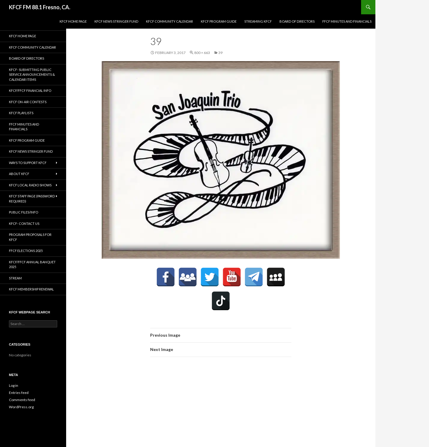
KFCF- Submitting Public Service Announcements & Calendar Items (32, 74)
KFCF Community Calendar (169, 21)
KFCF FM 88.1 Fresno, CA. (39, 7)
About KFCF (19, 174)
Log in (13, 385)
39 (220, 52)
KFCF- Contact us (24, 223)
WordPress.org (21, 407)
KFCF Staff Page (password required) (32, 198)
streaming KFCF (258, 21)
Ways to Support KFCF (27, 163)
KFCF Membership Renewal (31, 289)
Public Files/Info (23, 212)
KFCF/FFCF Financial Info (30, 90)
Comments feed (22, 399)
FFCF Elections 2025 (26, 251)
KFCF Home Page (73, 21)
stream (15, 278)
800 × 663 (202, 52)
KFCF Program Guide (219, 21)
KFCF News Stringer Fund (116, 21)
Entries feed (19, 392)
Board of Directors (297, 21)
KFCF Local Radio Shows (30, 185)
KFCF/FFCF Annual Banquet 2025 (32, 264)
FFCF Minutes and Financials (347, 21)
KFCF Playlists (21, 113)
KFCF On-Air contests (27, 102)
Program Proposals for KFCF (30, 237)
